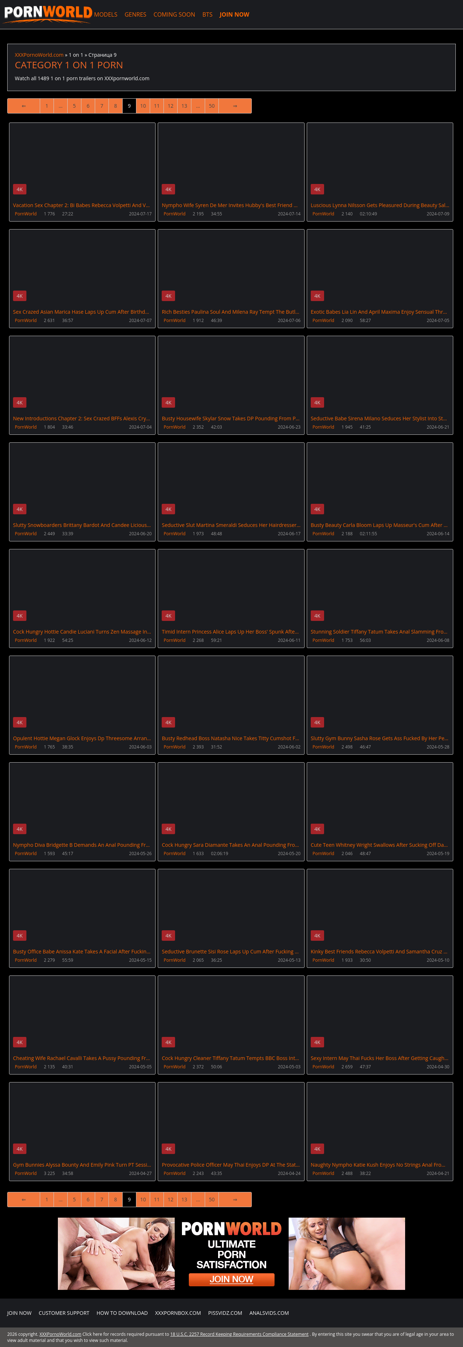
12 (170, 105)
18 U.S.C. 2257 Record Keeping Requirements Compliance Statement (239, 1334)
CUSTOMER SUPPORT (64, 1312)
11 (157, 105)
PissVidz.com (225, 1312)
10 (143, 105)
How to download (122, 1312)
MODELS (105, 14)
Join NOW (19, 1312)
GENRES (135, 14)
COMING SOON (174, 14)
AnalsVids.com (269, 1312)
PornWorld (26, 214)
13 (184, 105)
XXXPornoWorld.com (47, 14)
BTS (208, 14)
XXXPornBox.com (178, 1312)
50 (211, 105)
